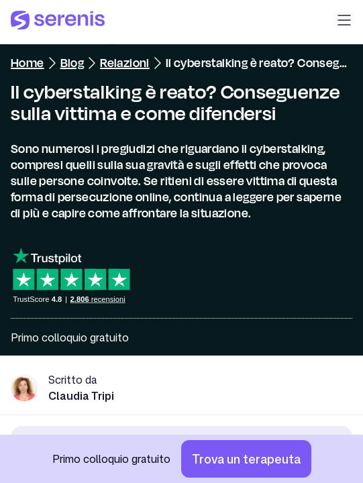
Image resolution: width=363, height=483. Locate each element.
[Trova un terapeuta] (246, 459)
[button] (344, 22)
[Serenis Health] (58, 22)
